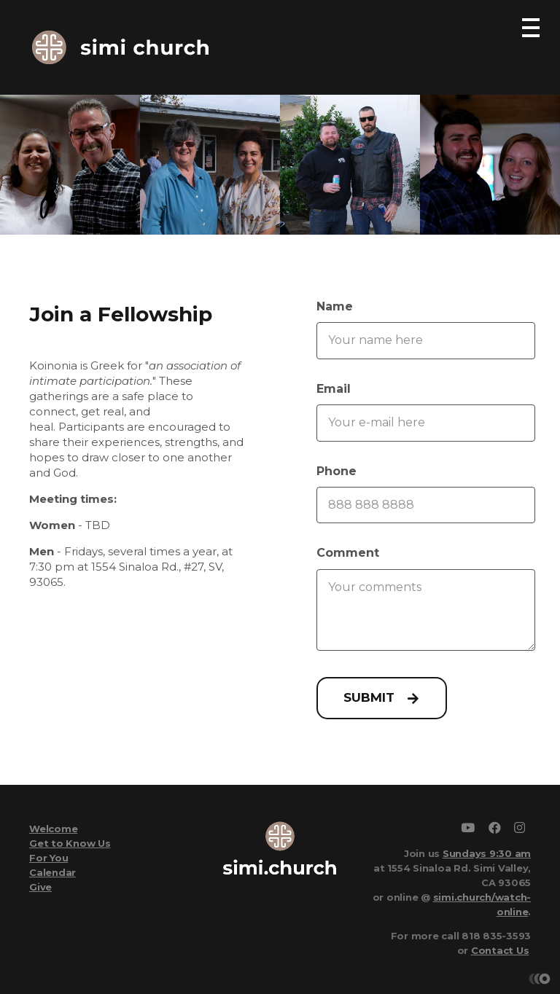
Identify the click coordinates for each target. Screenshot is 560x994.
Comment (347, 553)
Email (333, 389)
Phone (336, 471)
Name (334, 306)
